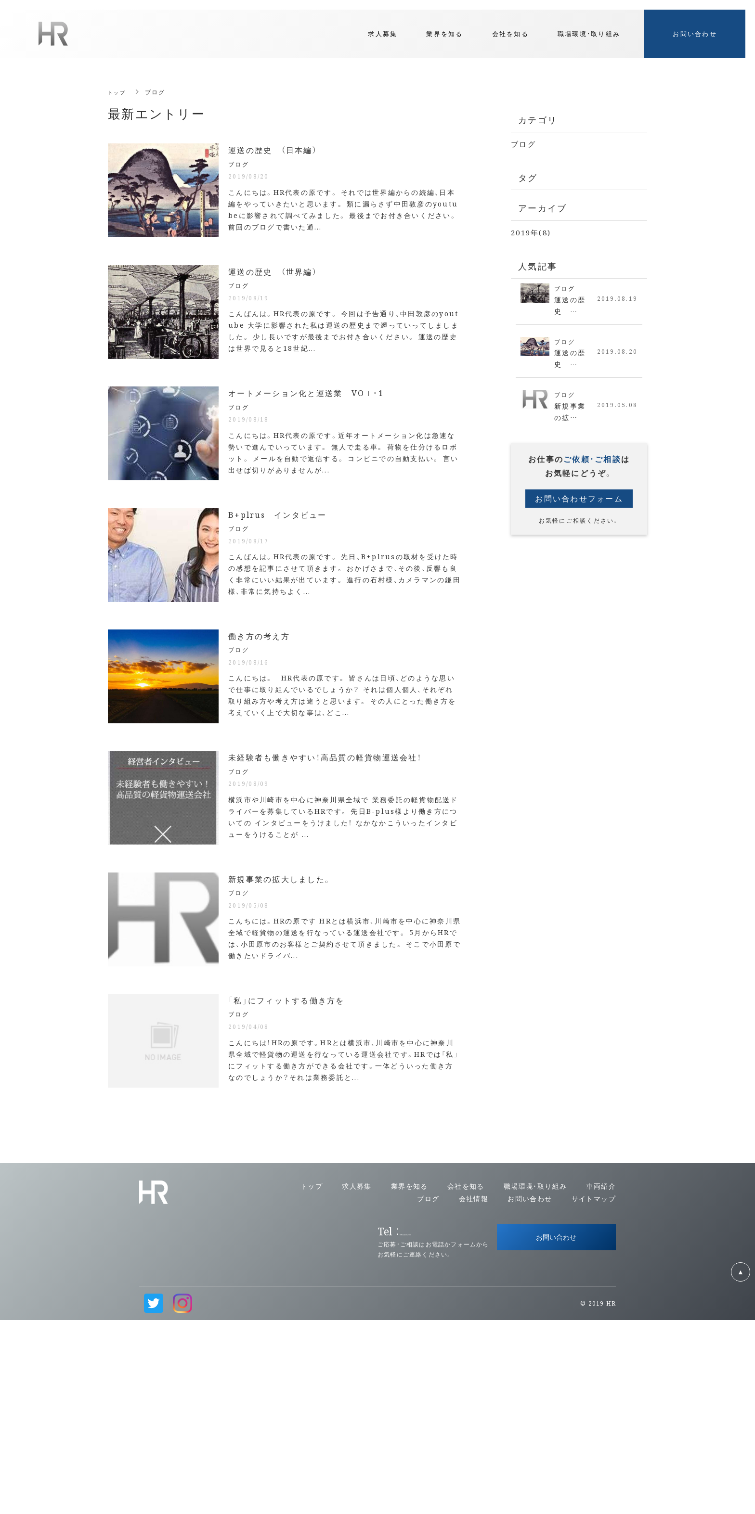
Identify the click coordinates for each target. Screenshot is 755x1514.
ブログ (523, 144)
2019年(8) (531, 232)
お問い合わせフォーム (579, 503)
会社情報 (474, 1392)
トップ (118, 92)
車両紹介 (601, 1380)
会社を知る (465, 1380)
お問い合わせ (530, 1392)
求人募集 (357, 1380)
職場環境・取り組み (535, 1380)
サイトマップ (594, 1392)
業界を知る (409, 1380)
